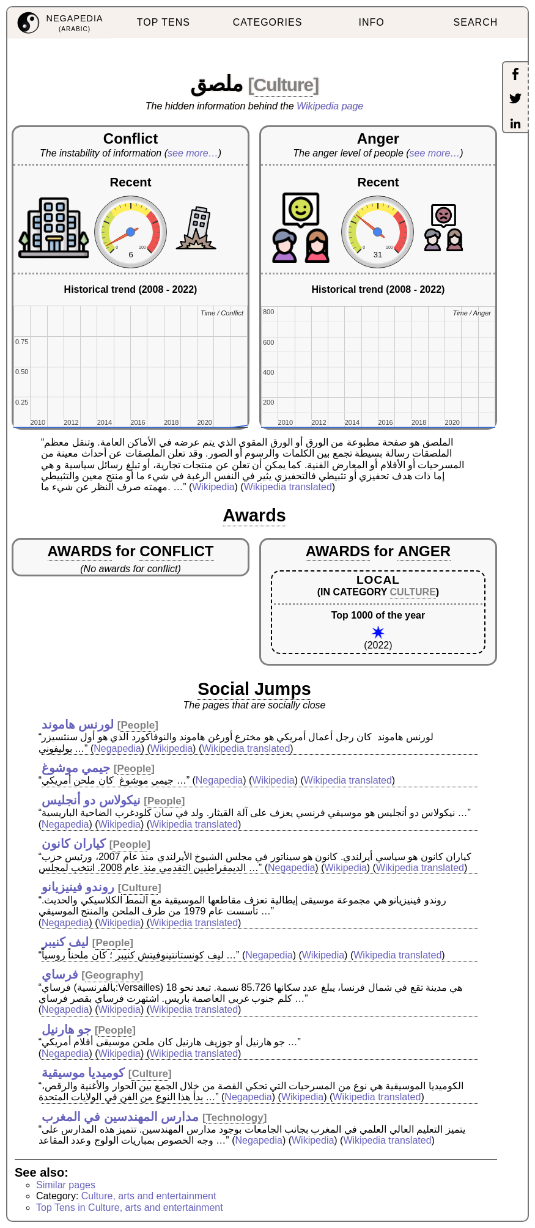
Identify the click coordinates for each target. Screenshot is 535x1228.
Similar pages (65, 1185)
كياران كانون (74, 843)
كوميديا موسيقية (83, 1072)
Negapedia (117, 748)
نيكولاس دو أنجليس (91, 800)
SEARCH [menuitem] (476, 22)
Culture (284, 85)
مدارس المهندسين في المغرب (120, 1116)
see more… (193, 153)
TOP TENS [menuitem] (163, 22)
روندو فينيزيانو (78, 887)
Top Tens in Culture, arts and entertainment (129, 1207)
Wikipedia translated (288, 487)
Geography (112, 975)
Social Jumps (254, 689)
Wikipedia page (330, 106)
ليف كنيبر (65, 942)
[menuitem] (59, 23)
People (137, 725)
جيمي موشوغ (76, 767)
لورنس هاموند (78, 724)
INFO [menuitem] (372, 22)
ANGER (424, 551)
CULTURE (413, 592)
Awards (254, 515)
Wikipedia (213, 487)
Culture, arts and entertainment (148, 1196)
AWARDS (80, 551)
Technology (235, 1117)
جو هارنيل (67, 1029)
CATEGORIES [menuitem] (268, 22)
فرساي (60, 974)
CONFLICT (176, 551)
